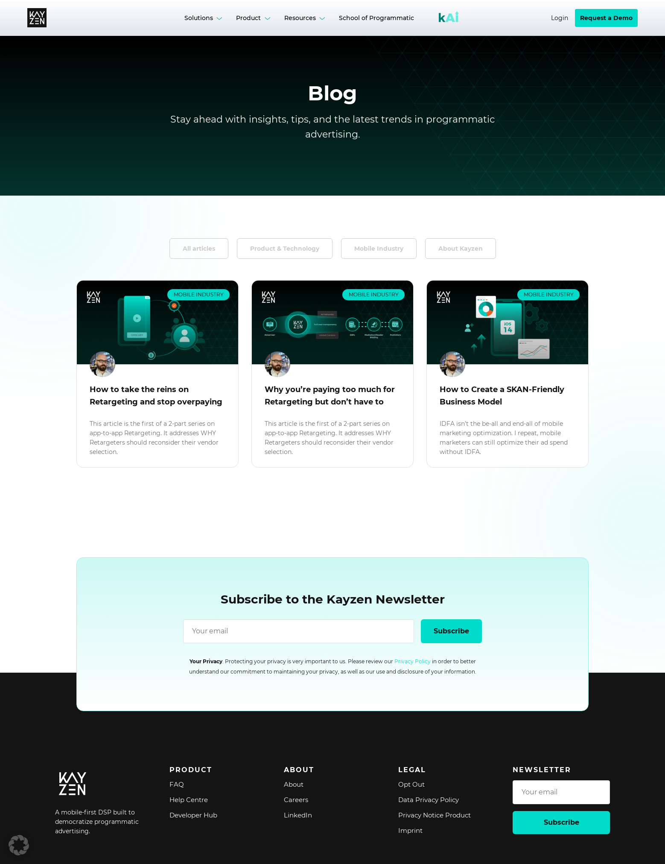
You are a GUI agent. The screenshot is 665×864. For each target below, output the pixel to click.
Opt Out (411, 784)
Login (559, 18)
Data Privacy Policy (428, 800)
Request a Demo (606, 18)
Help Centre (188, 800)
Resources (300, 18)
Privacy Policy (412, 661)
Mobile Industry (378, 248)
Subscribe (451, 631)
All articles (199, 248)
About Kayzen (460, 248)
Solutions (198, 18)
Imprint (410, 830)
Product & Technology (284, 248)
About (293, 784)
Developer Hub (193, 815)
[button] (19, 845)
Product (248, 18)
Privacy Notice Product (434, 815)
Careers (296, 800)
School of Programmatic (376, 18)
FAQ (176, 784)
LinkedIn (298, 815)
